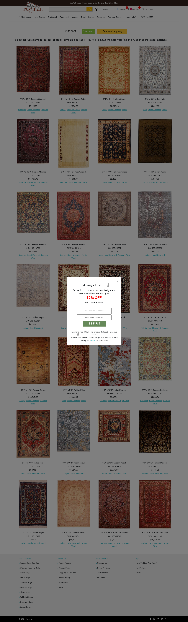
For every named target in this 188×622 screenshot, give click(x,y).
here (93, 340)
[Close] (94, 281)
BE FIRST (94, 323)
